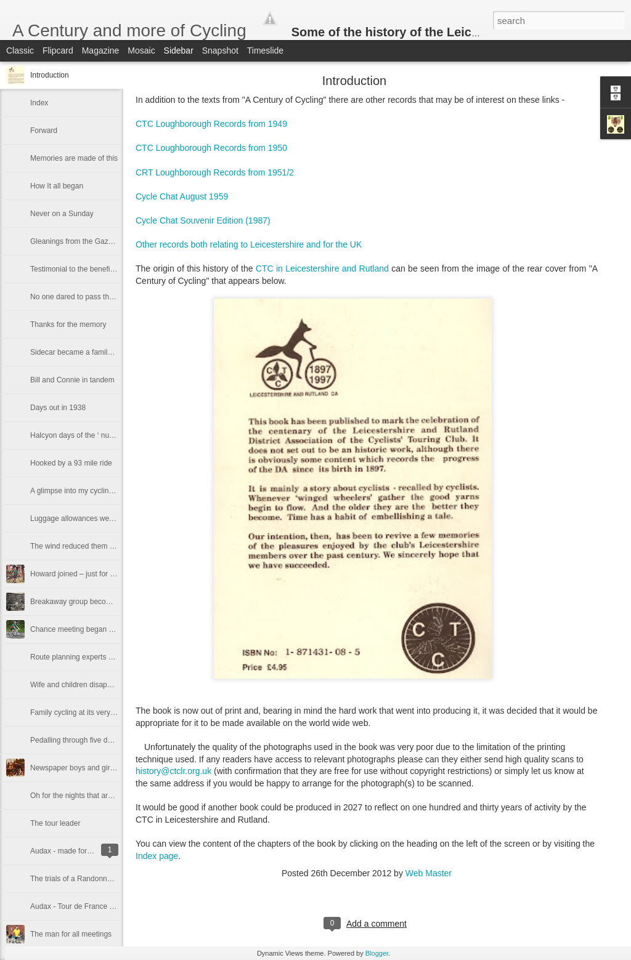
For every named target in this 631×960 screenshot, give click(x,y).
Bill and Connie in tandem (72, 380)
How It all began (56, 186)
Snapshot (220, 50)
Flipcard (58, 50)
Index (39, 103)
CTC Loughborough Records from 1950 (211, 148)
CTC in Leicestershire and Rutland (323, 268)
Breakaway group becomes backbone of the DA (108, 601)
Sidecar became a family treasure (85, 352)
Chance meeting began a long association (99, 629)
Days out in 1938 (58, 407)
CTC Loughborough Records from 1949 (211, 124)
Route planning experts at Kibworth (87, 657)
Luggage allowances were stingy (83, 518)
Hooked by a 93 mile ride (71, 463)
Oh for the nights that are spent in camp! (96, 795)
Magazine (101, 50)
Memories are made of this (74, 158)
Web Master (428, 873)
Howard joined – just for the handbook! (93, 574)
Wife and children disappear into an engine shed (109, 684)
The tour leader (55, 823)
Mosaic (141, 50)
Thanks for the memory (68, 324)
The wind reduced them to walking (86, 546)
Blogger (376, 953)
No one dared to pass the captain (84, 296)
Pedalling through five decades (80, 740)
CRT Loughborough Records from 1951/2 (216, 172)
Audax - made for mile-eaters (78, 851)
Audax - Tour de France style (77, 906)
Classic (20, 50)
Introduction (49, 75)
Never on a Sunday (62, 213)
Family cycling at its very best (78, 712)
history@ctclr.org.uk (173, 771)
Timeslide (265, 50)
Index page (157, 856)
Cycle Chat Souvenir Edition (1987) (204, 220)
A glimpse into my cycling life (77, 490)
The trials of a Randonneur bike (81, 878)
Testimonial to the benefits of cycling (89, 269)
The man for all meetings (71, 934)
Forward (43, 130)
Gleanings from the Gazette (75, 241)
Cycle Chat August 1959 (183, 196)
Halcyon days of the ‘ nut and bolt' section (98, 435)
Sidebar (178, 50)
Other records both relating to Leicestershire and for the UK (249, 244)
